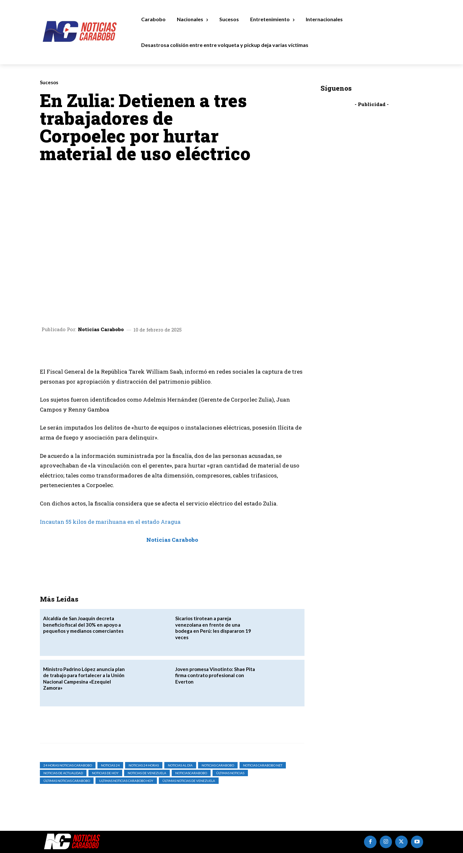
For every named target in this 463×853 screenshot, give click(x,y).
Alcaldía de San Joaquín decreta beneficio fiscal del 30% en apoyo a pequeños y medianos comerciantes (83, 624)
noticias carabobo (218, 765)
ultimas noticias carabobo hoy (126, 781)
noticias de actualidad (63, 773)
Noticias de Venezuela (147, 773)
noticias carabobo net (262, 765)
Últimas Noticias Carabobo (66, 781)
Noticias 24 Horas (144, 765)
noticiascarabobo (191, 773)
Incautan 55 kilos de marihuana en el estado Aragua (110, 521)
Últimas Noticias (230, 773)
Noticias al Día (180, 765)
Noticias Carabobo (101, 329)
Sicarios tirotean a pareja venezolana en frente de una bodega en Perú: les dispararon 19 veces (213, 627)
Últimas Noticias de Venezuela (188, 781)
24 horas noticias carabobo (67, 765)
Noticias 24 (110, 765)
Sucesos (49, 82)
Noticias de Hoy (105, 773)
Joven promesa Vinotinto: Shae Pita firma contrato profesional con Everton (215, 675)
